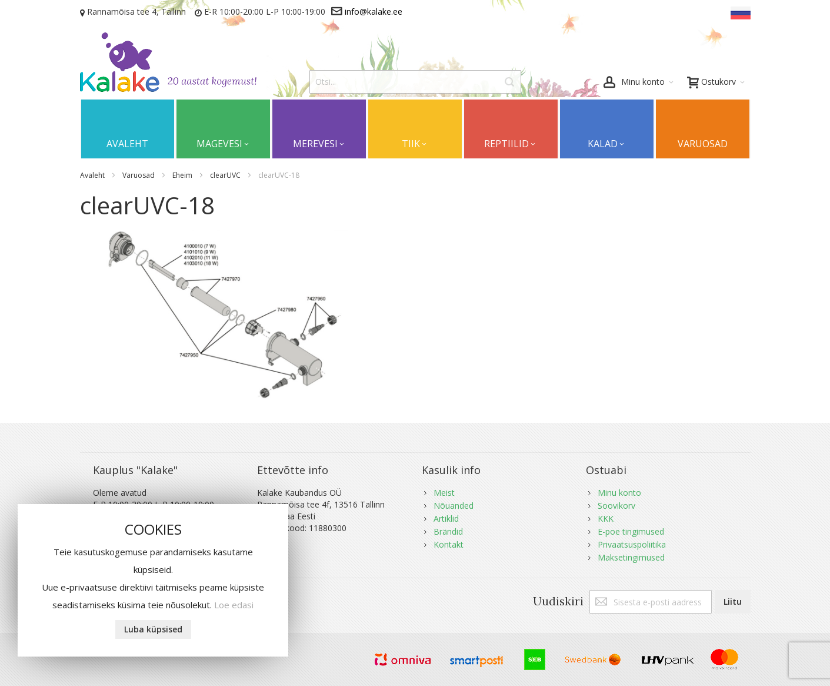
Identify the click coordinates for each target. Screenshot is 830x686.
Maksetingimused (631, 557)
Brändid (448, 531)
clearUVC (226, 175)
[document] (153, 580)
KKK (606, 518)
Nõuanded (454, 505)
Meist (444, 492)
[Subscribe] (733, 602)
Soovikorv (616, 505)
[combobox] (415, 82)
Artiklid (446, 518)
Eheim (183, 175)
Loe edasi (234, 605)
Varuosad (139, 175)
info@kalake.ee (373, 11)
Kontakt (449, 544)
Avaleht (93, 175)
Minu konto (619, 492)
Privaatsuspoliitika (632, 544)
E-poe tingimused (631, 531)
